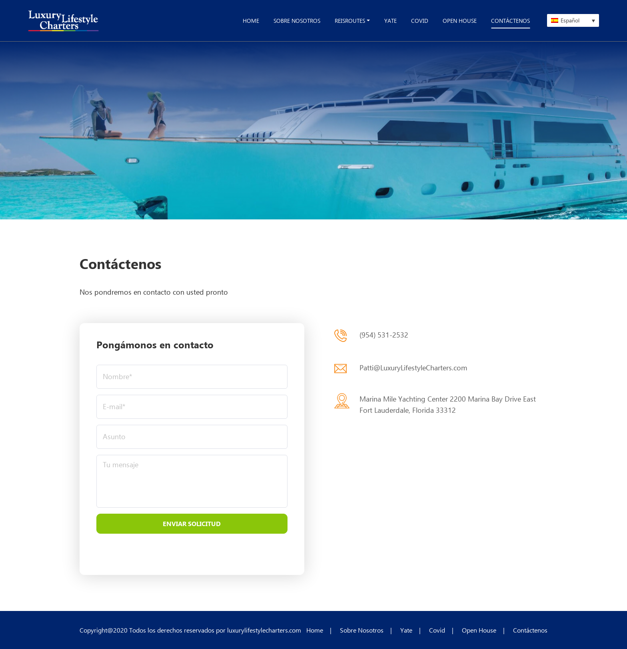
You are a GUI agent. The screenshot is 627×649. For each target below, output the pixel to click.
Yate (406, 630)
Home (314, 630)
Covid (437, 630)
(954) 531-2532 (383, 335)
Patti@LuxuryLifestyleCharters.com (413, 367)
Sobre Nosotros (361, 630)
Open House (479, 630)
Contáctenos (530, 630)
